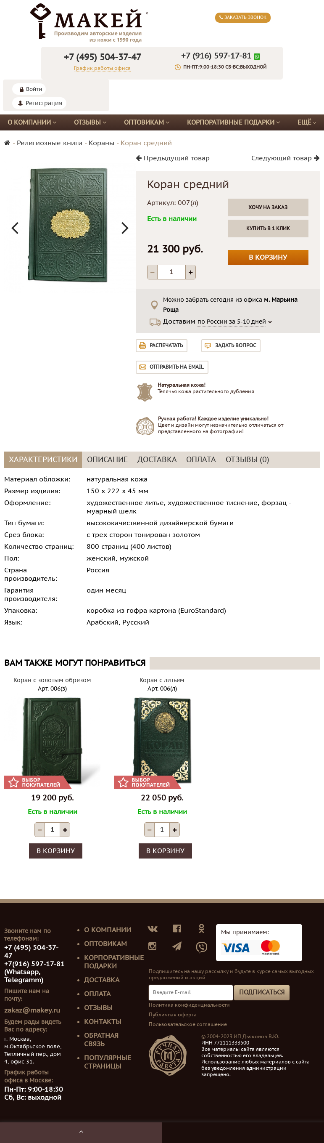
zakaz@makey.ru (32, 1010)
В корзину (268, 257)
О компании (32, 122)
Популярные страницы (107, 1062)
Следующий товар (285, 158)
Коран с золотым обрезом (52, 680)
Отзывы (90, 122)
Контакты (102, 1022)
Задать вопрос (235, 345)
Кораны (101, 143)
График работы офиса (102, 68)
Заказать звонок (242, 17)
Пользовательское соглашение (188, 1024)
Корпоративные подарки (233, 122)
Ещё (307, 123)
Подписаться (261, 992)
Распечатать (166, 345)
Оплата (97, 994)
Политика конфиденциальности (189, 1005)
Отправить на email (177, 367)
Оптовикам (147, 122)
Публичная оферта (173, 1015)
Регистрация (44, 103)
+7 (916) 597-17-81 (216, 56)
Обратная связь (101, 1040)
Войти (34, 89)
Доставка (101, 980)
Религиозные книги (49, 143)
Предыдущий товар (173, 158)
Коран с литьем (162, 680)
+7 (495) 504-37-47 (102, 57)
